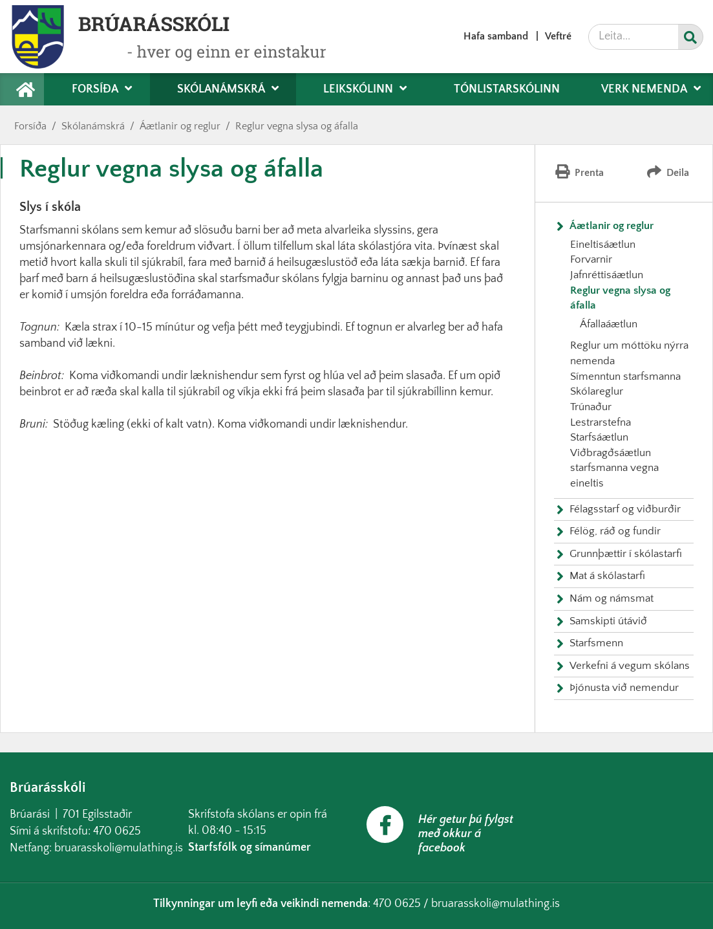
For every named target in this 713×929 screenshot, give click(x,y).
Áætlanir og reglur (180, 126)
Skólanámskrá (93, 126)
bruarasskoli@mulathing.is (118, 848)
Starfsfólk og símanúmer (249, 847)
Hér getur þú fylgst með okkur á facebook (465, 834)
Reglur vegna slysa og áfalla (296, 126)
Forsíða (30, 126)
